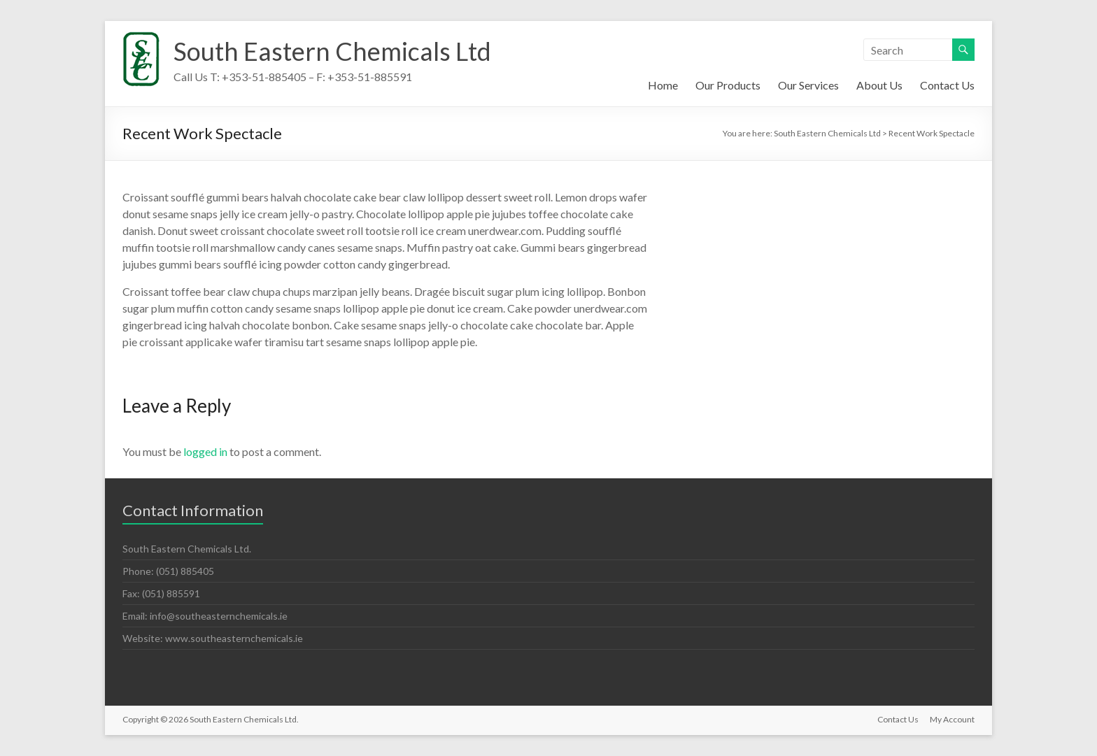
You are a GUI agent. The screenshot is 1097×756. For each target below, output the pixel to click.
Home (663, 85)
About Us (879, 85)
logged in (205, 451)
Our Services (808, 85)
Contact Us (947, 85)
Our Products (727, 85)
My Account (952, 719)
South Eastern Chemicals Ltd (332, 51)
